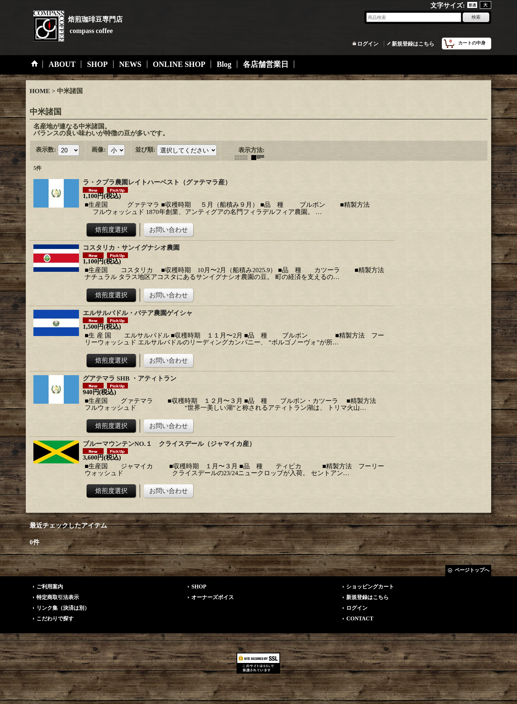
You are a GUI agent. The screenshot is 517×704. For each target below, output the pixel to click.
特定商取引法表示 (57, 597)
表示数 (46, 149)
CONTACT (359, 618)
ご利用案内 (49, 586)
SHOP (198, 586)
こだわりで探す (55, 618)
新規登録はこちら (413, 44)
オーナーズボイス (212, 597)
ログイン (367, 44)
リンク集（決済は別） (63, 608)
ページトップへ (472, 570)
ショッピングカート (370, 586)
